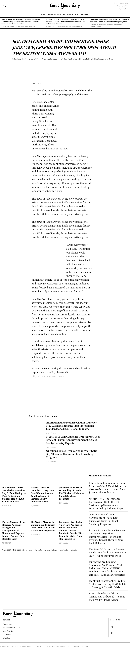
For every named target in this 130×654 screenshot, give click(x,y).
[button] (4, 5)
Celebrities (16, 59)
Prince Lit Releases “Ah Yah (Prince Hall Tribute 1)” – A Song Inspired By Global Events (107, 596)
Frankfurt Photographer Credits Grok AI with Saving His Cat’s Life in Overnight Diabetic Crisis (107, 584)
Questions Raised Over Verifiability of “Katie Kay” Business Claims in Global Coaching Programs (110, 20)
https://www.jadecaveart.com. (48, 376)
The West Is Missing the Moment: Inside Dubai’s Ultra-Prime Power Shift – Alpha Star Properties (43, 526)
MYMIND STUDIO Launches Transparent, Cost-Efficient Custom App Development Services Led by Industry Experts (65, 21)
